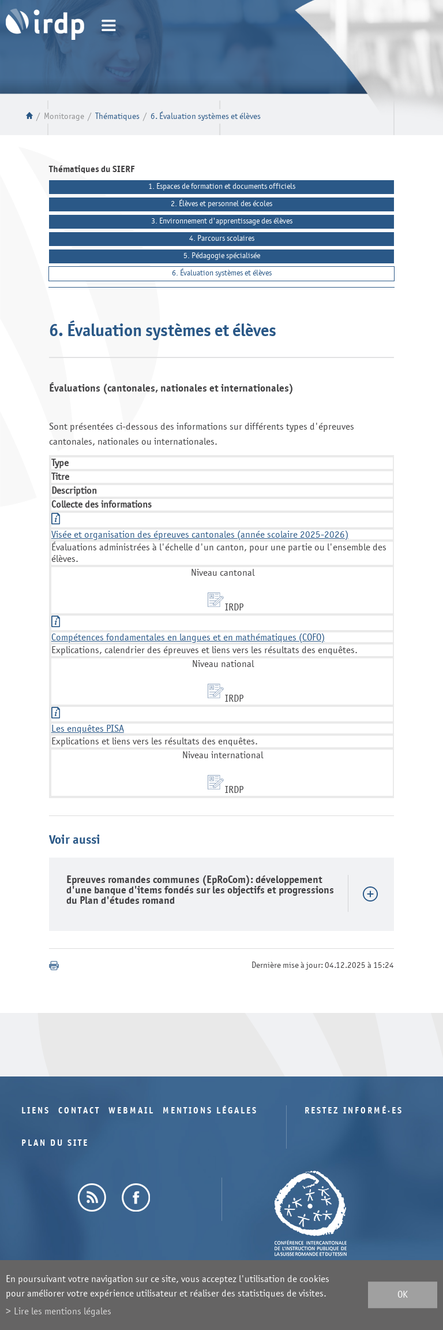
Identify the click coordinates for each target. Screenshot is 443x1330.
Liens (35, 1111)
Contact (79, 1111)
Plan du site (55, 1143)
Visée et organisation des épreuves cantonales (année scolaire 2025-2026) (199, 534)
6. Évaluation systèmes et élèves (206, 116)
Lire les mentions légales (62, 1311)
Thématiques (117, 116)
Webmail (131, 1111)
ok (402, 1295)
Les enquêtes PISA (87, 728)
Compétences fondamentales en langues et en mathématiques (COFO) (188, 637)
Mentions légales (210, 1111)
